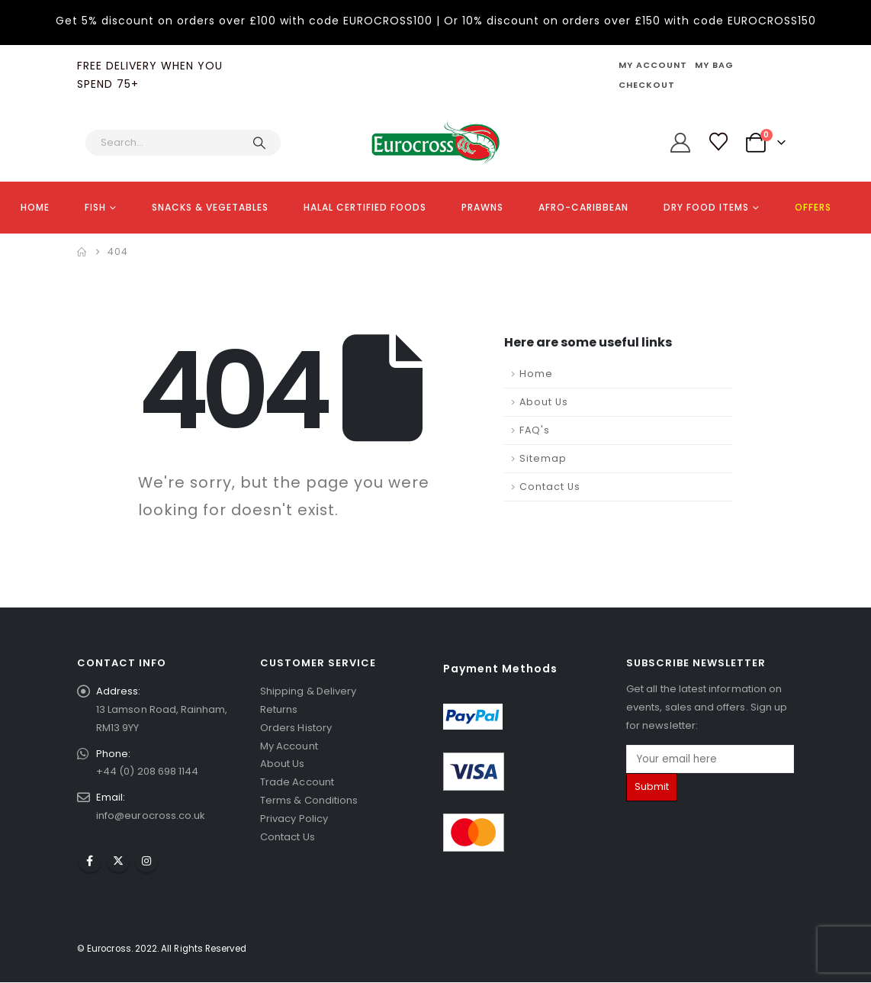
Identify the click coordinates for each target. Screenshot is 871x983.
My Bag (714, 65)
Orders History (296, 727)
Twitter (118, 861)
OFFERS (813, 207)
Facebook (90, 861)
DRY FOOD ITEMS (706, 207)
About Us (543, 401)
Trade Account (297, 782)
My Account (653, 65)
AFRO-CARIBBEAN (583, 207)
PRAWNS (482, 207)
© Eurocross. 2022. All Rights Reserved (161, 949)
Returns (278, 709)
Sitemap (543, 458)
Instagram (146, 861)
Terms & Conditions (309, 801)
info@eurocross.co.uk (150, 816)
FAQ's (534, 430)
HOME (35, 207)
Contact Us (549, 486)
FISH (95, 207)
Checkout (647, 85)
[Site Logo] (435, 143)
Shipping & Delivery (308, 691)
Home (536, 373)
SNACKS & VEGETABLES (210, 207)
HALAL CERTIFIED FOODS (365, 207)
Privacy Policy (294, 819)
